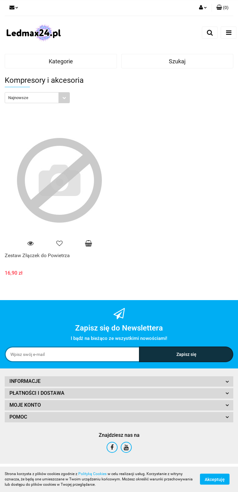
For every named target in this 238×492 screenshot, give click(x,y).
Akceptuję (215, 479)
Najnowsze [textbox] (18, 97)
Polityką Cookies (92, 474)
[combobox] (37, 97)
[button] (222, 8)
